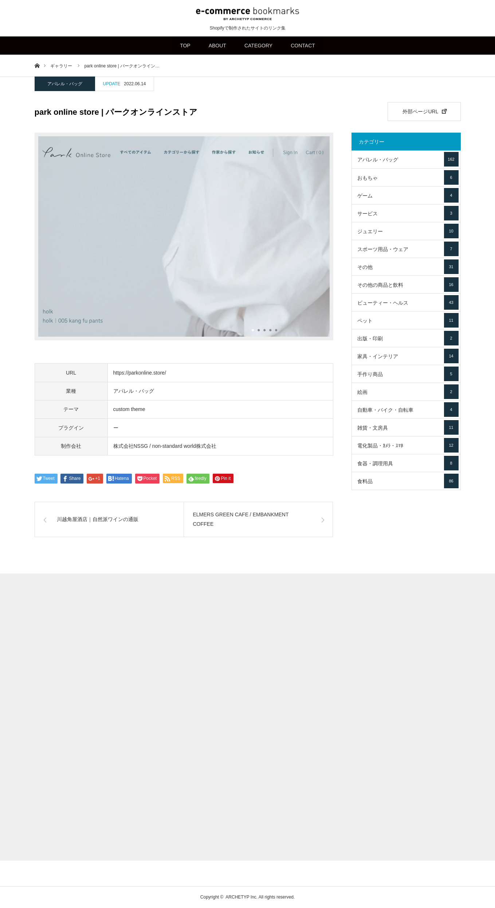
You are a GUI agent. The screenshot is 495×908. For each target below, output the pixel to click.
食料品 (408, 481)
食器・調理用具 (408, 463)
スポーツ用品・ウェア (408, 249)
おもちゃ (408, 177)
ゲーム (408, 195)
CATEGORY (258, 45)
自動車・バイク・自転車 (408, 409)
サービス (408, 213)
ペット (408, 320)
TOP (185, 45)
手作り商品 (408, 374)
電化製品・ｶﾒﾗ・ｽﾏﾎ (408, 445)
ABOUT (217, 45)
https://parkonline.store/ (139, 373)
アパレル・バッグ (64, 83)
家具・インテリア (408, 356)
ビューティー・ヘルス (408, 302)
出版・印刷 (408, 338)
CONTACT (303, 45)
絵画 (408, 391)
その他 (408, 266)
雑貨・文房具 (408, 427)
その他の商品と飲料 (408, 284)
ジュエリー (408, 231)
